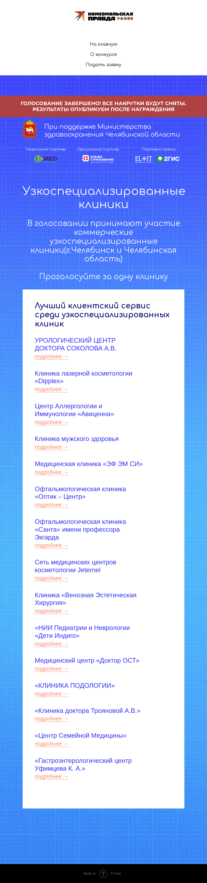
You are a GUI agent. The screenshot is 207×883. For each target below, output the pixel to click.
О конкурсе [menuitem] (103, 54)
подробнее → (52, 356)
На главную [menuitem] (104, 44)
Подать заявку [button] (103, 64)
